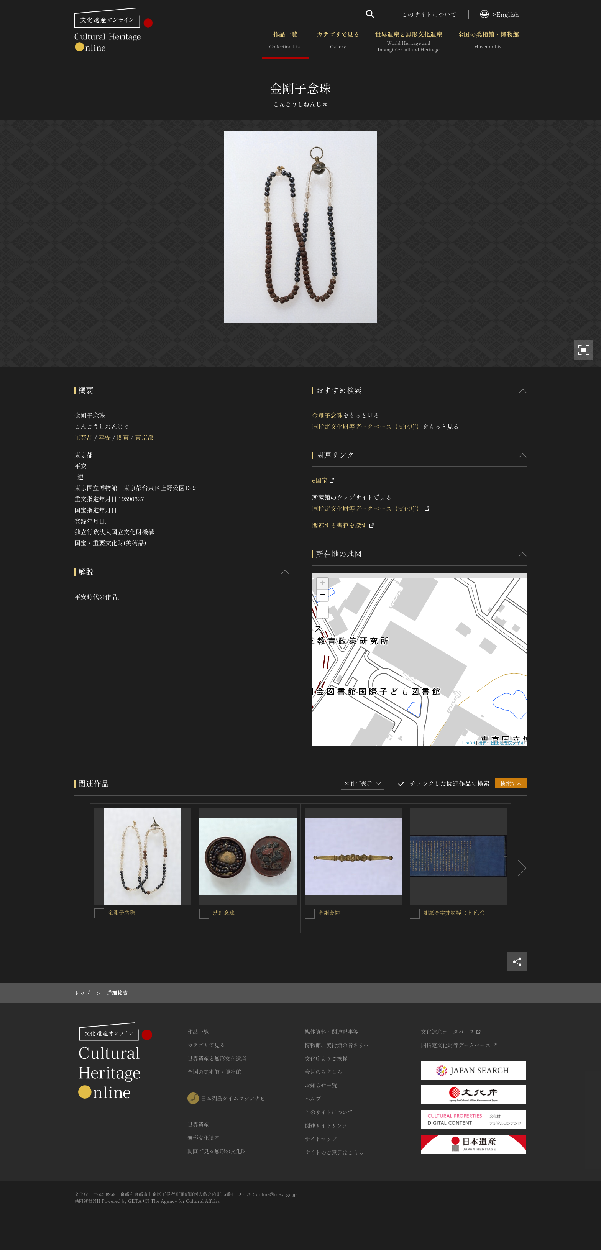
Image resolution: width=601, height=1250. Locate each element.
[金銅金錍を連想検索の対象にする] (310, 914)
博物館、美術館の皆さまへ (337, 1045)
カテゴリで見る (338, 42)
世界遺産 (198, 1124)
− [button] (322, 595)
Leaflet (468, 743)
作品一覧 (285, 42)
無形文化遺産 (203, 1138)
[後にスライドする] (519, 868)
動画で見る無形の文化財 (216, 1151)
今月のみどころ (323, 1072)
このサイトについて (429, 14)
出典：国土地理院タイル (501, 743)
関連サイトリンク (326, 1125)
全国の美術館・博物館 (488, 42)
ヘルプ (313, 1098)
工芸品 (83, 437)
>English (499, 14)
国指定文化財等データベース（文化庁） (367, 426)
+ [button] (322, 584)
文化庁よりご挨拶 (326, 1058)
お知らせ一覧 (321, 1085)
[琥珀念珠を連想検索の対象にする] (204, 914)
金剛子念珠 (327, 415)
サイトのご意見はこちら (334, 1152)
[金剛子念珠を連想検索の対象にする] (99, 913)
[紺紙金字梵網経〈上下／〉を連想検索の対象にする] (415, 914)
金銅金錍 (329, 913)
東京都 (144, 437)
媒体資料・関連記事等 (331, 1031)
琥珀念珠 (224, 913)
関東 (123, 437)
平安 (105, 437)
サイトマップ (321, 1139)
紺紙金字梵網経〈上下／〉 (456, 913)
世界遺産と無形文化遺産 (408, 42)
